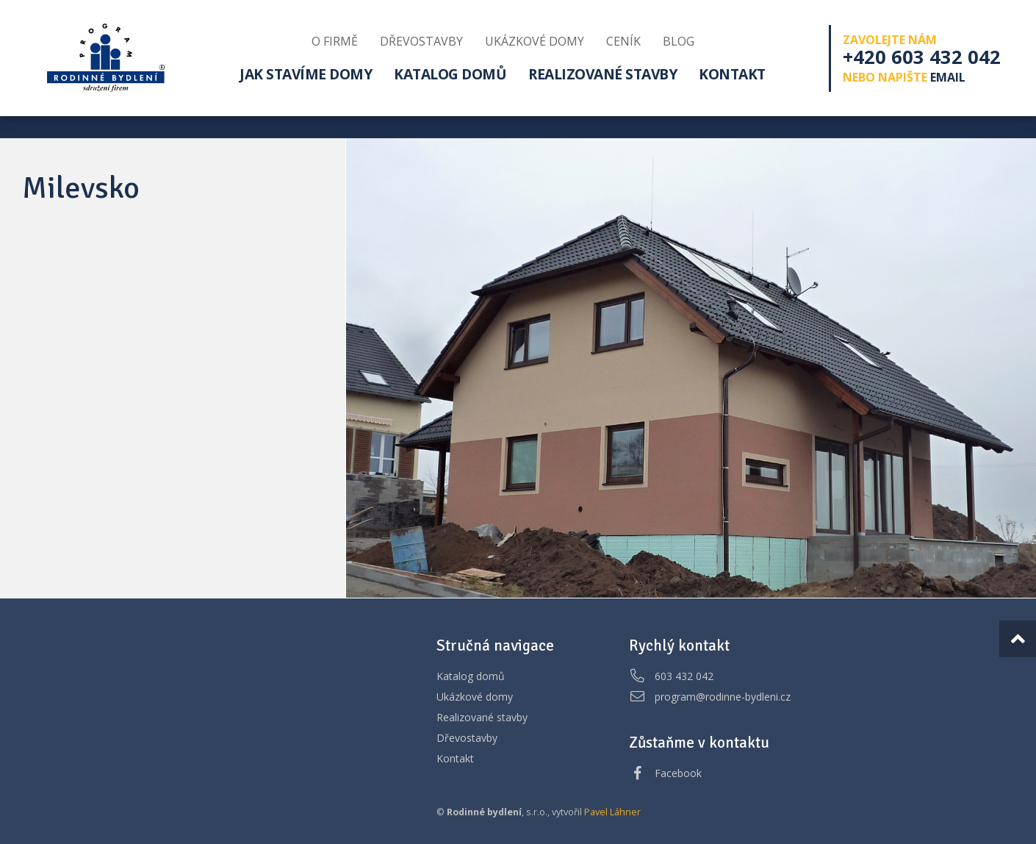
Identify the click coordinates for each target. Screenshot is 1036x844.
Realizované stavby (482, 717)
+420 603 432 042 (922, 57)
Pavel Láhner (612, 812)
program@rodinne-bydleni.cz (723, 697)
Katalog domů (470, 676)
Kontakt (455, 758)
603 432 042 (684, 676)
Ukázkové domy (474, 697)
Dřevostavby (466, 738)
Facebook (678, 773)
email (947, 77)
